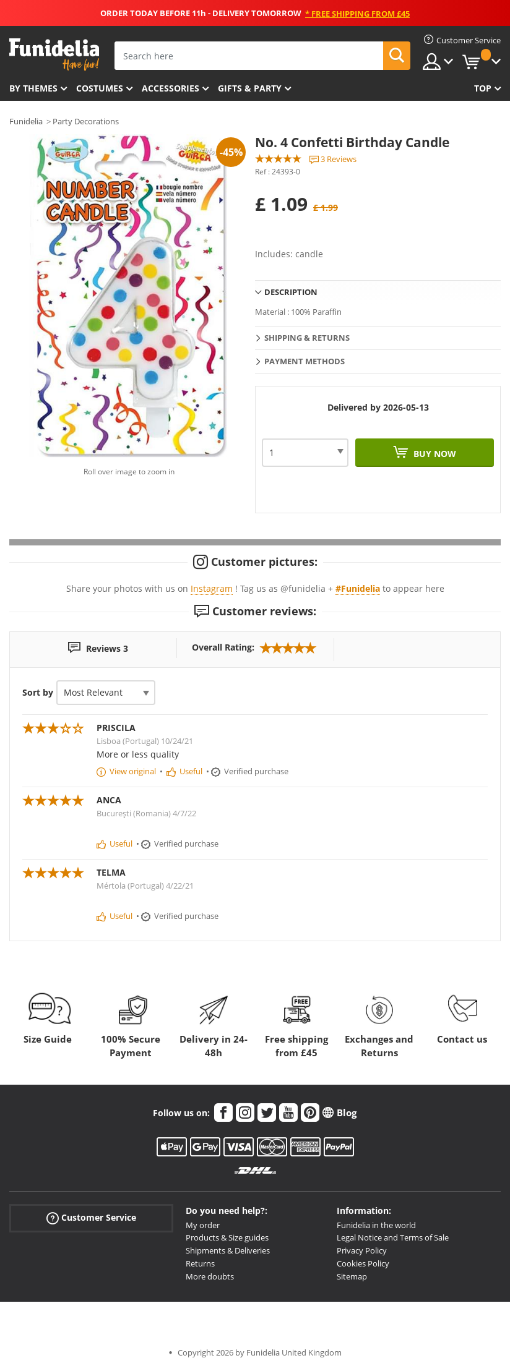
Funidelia (26, 121)
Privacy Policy (362, 1250)
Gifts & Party (250, 88)
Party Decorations (86, 121)
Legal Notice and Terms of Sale (393, 1237)
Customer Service (91, 1217)
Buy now (433, 453)
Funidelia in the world (376, 1225)
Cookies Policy (363, 1263)
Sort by (37, 692)
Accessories (170, 88)
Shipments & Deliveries (228, 1250)
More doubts (210, 1276)
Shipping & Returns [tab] (307, 337)
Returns (200, 1263)
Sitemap (352, 1276)
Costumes (99, 88)
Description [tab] (291, 291)
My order (203, 1225)
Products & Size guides (227, 1237)
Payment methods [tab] (304, 361)
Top (482, 88)
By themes (33, 88)
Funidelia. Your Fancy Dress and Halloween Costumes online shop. (54, 54)
